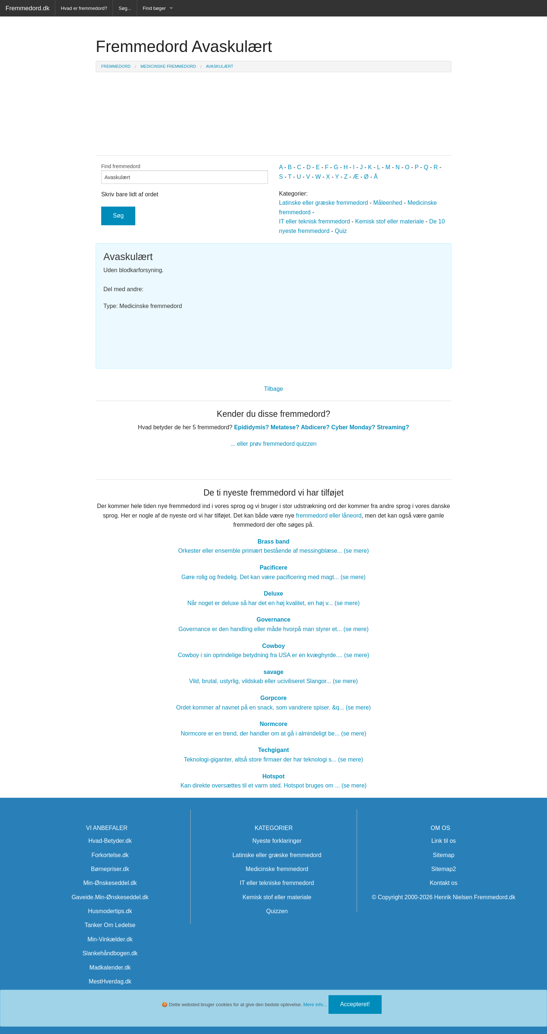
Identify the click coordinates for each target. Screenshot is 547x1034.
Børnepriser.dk (110, 869)
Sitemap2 (443, 869)
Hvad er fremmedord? (84, 8)
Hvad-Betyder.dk (110, 841)
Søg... (124, 8)
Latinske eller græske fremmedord (323, 203)
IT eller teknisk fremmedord (314, 221)
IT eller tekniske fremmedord (277, 883)
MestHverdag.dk (110, 981)
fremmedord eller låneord (328, 515)
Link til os (444, 841)
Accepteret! (355, 1004)
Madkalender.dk (110, 967)
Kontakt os (444, 883)
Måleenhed (387, 203)
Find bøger (154, 8)
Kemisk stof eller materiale (389, 221)
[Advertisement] (361, 302)
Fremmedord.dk (27, 8)
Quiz (341, 231)
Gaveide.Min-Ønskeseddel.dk (109, 897)
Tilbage (273, 389)
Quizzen (277, 911)
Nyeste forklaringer (276, 841)
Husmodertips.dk (110, 911)
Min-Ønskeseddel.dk (110, 883)
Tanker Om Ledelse (110, 925)
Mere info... (315, 1004)
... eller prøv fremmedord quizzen (274, 444)
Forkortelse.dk (109, 855)
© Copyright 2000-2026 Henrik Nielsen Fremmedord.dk (443, 897)
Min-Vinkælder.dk (109, 939)
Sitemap (444, 855)
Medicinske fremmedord (277, 869)
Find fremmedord (184, 173)
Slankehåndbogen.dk (109, 953)
